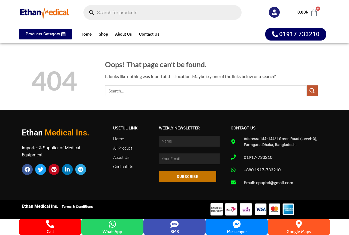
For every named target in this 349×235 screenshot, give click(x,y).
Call (50, 231)
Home (86, 34)
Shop (103, 34)
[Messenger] (237, 224)
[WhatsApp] (112, 224)
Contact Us (149, 34)
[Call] (50, 224)
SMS (174, 231)
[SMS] (174, 224)
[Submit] (312, 90)
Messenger (237, 231)
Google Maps (299, 231)
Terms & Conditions (77, 207)
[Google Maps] (299, 224)
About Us (123, 34)
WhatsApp (112, 231)
